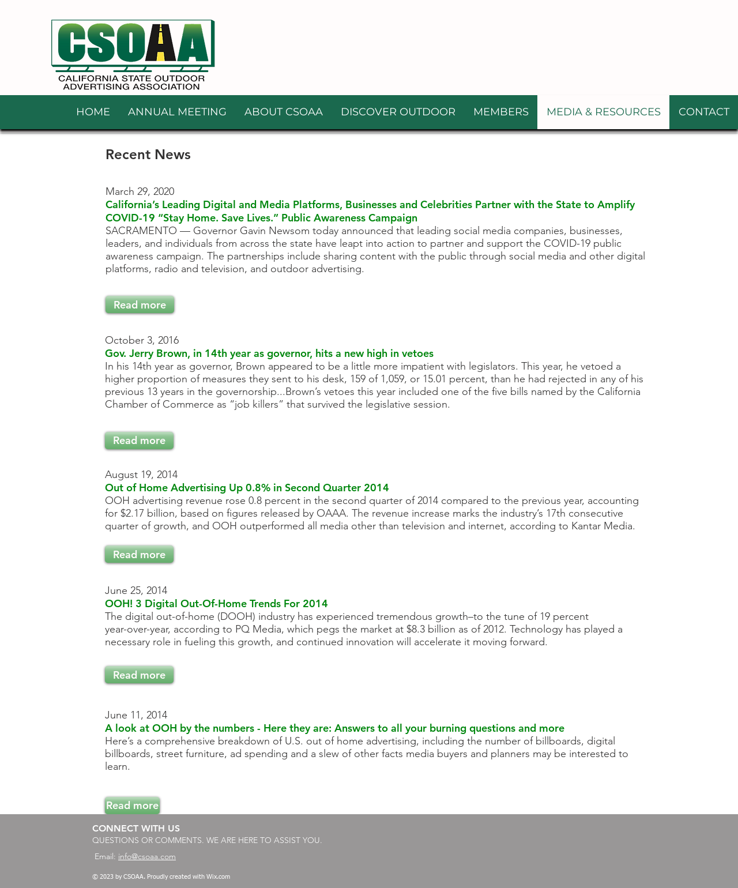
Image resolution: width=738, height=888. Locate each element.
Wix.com (218, 877)
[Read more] (140, 304)
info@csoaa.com (147, 856)
